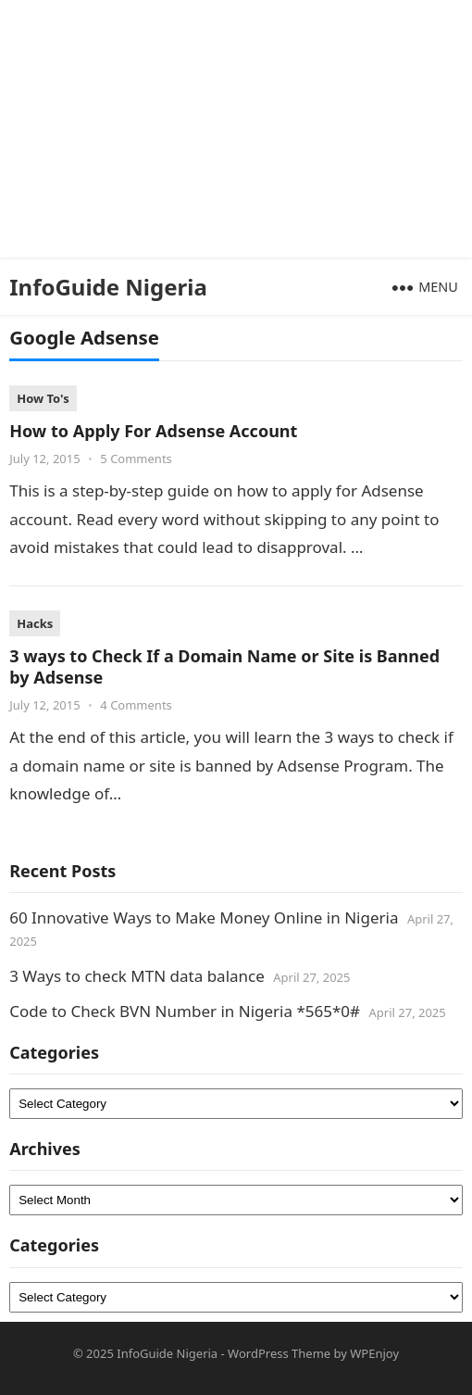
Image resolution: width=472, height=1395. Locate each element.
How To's (43, 398)
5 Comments (136, 458)
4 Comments (136, 705)
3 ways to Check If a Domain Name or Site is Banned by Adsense (224, 666)
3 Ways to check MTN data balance (137, 976)
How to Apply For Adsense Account (153, 431)
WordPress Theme (279, 1353)
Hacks (35, 623)
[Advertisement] (228, 129)
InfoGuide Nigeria (108, 286)
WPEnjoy (374, 1353)
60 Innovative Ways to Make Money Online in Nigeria (203, 917)
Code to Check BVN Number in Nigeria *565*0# (184, 1011)
